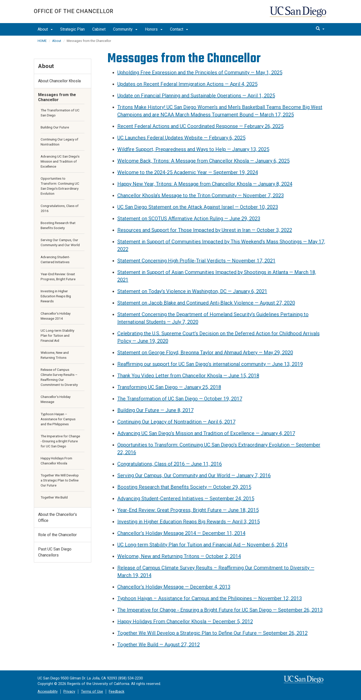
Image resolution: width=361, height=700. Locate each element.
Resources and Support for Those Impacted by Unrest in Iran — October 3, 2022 (204, 230)
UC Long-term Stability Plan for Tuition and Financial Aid (57, 335)
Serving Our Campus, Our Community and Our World (60, 242)
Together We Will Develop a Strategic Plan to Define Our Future (60, 480)
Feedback (116, 691)
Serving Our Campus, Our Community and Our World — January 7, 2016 (194, 475)
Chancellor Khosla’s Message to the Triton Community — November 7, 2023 (200, 195)
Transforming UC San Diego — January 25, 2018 (169, 387)
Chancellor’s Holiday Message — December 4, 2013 (173, 587)
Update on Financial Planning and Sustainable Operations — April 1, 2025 (196, 96)
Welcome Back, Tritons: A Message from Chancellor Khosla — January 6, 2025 (203, 161)
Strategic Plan (72, 29)
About (45, 29)
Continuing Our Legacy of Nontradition (59, 141)
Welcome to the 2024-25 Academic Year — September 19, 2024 (187, 172)
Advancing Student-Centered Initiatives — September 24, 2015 (185, 499)
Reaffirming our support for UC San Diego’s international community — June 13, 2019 (210, 364)
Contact (179, 29)
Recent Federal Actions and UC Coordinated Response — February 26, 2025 (200, 126)
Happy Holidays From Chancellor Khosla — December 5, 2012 (185, 621)
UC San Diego (298, 14)
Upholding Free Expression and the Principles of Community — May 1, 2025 (199, 72)
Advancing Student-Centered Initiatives (55, 259)
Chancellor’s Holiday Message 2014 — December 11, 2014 (181, 533)
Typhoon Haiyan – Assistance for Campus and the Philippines (58, 419)
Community (125, 29)
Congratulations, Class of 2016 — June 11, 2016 (169, 464)
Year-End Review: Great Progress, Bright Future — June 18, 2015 (188, 510)
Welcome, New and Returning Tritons (55, 355)
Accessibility (48, 691)
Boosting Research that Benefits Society (58, 225)
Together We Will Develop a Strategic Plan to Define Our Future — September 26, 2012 (212, 633)
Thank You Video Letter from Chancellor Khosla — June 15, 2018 (188, 376)
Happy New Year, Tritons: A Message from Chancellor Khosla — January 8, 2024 (204, 184)
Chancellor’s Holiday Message (55, 399)
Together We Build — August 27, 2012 (158, 645)
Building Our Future (55, 127)
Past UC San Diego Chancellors (54, 552)
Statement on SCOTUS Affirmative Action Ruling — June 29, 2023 (188, 219)
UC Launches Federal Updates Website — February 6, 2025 (181, 138)
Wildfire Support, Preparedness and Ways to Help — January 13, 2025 (193, 149)
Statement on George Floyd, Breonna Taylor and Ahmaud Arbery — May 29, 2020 (205, 352)
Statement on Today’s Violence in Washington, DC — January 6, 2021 (192, 291)
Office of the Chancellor (73, 11)
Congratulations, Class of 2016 (59, 208)
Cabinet (99, 29)
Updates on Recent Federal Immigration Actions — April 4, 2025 (187, 84)
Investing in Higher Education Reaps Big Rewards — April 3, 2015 (188, 522)
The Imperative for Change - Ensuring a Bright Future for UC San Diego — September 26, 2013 (220, 610)
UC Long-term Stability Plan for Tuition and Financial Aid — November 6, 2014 (202, 545)
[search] (320, 29)
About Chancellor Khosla (59, 81)
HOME (42, 41)
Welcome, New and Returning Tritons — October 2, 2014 (179, 556)
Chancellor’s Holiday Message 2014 (55, 315)
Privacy (69, 691)
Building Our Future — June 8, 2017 (155, 410)
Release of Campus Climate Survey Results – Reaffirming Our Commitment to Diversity (59, 377)
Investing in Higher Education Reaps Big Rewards (56, 296)
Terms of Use (92, 691)
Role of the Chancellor (57, 534)
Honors (153, 29)
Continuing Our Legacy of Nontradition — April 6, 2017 (176, 422)
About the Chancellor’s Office (57, 517)
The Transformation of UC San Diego (60, 112)
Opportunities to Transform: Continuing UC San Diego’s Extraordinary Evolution (60, 185)
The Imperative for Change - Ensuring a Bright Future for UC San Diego (60, 441)
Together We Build (54, 497)
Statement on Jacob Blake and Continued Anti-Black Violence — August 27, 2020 (206, 303)
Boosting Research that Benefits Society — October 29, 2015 (184, 487)
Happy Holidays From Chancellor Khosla (56, 460)
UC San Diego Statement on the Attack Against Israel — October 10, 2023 (197, 207)
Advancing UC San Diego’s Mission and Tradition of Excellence (60, 161)
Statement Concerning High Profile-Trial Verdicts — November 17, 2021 (196, 261)
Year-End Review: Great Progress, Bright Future (58, 276)
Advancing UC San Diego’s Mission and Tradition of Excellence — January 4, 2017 (206, 433)
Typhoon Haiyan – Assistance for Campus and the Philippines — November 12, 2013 (209, 598)
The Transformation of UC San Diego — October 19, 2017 (179, 399)
